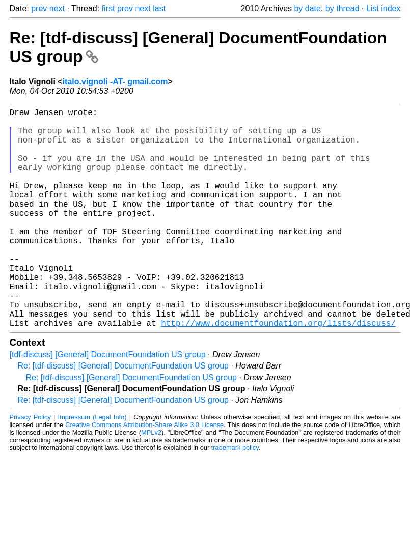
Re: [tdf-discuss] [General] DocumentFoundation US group (123, 414)
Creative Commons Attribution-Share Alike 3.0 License (144, 473)
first (108, 8)
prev (39, 8)
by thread (342, 8)
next (57, 8)
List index (383, 8)
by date (307, 8)
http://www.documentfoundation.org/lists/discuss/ (278, 371)
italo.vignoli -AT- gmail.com (115, 81)
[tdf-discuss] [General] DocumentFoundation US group (108, 403)
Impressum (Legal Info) (92, 466)
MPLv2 (151, 481)
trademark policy (235, 496)
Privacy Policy (30, 466)
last (159, 8)
